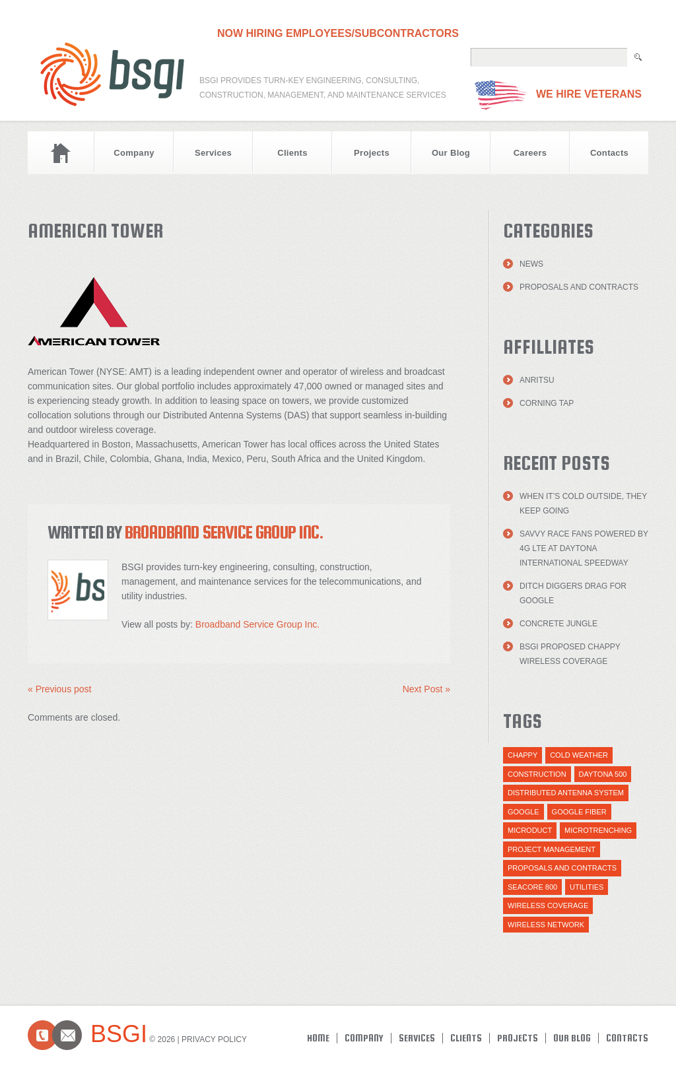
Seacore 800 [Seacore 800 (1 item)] (532, 887)
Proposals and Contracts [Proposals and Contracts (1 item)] (562, 868)
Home (61, 152)
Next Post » (426, 689)
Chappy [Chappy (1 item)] (522, 755)
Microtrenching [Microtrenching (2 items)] (598, 830)
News (531, 264)
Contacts (609, 153)
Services (213, 153)
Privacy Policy (214, 1039)
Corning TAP (547, 403)
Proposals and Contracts (579, 287)
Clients (292, 153)
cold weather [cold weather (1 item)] (579, 755)
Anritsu (537, 380)
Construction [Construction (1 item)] (537, 774)
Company (134, 153)
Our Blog (451, 153)
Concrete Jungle (558, 623)
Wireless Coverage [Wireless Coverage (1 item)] (548, 905)
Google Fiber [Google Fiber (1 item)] (579, 812)
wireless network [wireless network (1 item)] (546, 925)
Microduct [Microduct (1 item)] (530, 830)
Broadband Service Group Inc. (224, 531)
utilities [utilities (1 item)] (586, 887)
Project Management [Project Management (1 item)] (551, 849)
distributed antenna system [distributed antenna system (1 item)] (566, 793)
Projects (371, 153)
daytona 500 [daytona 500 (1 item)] (603, 774)
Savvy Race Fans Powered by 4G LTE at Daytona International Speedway (584, 548)
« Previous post (60, 689)
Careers (530, 153)
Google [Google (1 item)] (523, 812)
